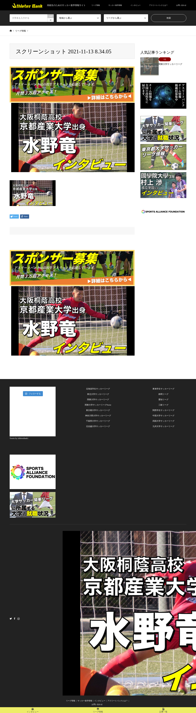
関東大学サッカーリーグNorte (98, 405)
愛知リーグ (163, 399)
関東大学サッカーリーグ (98, 399)
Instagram (18, 618)
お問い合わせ (181, 5)
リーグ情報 (95, 5)
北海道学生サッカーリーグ (98, 389)
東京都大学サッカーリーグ (98, 410)
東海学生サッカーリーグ (163, 389)
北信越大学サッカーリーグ (98, 426)
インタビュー (135, 5)
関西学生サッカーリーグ (163, 410)
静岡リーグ (163, 394)
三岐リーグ (163, 405)
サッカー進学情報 (115, 5)
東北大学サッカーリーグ (98, 394)
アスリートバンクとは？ (158, 5)
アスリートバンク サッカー (159, 619)
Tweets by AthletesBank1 (19, 438)
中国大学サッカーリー (162, 415)
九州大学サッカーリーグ (163, 426)
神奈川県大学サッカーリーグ (98, 415)
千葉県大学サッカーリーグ (98, 421)
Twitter (11, 618)
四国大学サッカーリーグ (163, 421)
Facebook (14, 618)
